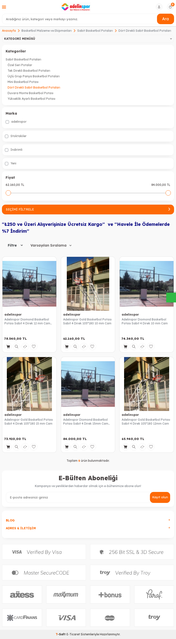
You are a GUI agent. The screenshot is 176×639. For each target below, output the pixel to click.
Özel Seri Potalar (20, 65)
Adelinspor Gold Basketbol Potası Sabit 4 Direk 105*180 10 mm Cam (87, 321)
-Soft (61, 634)
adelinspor (16, 122)
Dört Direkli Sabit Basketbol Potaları (34, 87)
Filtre (15, 245)
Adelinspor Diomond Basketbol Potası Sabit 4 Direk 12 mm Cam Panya (27, 321)
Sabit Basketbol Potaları (95, 30)
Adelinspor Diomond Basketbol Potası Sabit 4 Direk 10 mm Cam (145, 321)
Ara (165, 18)
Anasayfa (9, 30)
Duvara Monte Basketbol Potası (30, 93)
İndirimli (13, 150)
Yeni (10, 163)
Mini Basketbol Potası (23, 82)
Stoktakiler (16, 136)
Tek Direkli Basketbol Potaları (29, 70)
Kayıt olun (160, 497)
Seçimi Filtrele (88, 209)
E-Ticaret (73, 634)
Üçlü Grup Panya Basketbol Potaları (34, 76)
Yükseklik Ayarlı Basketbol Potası (31, 98)
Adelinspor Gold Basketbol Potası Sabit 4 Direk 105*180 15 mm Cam (28, 421)
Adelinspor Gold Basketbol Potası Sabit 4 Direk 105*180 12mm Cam (146, 421)
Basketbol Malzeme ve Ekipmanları (46, 30)
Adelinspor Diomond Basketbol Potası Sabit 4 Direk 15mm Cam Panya (85, 421)
